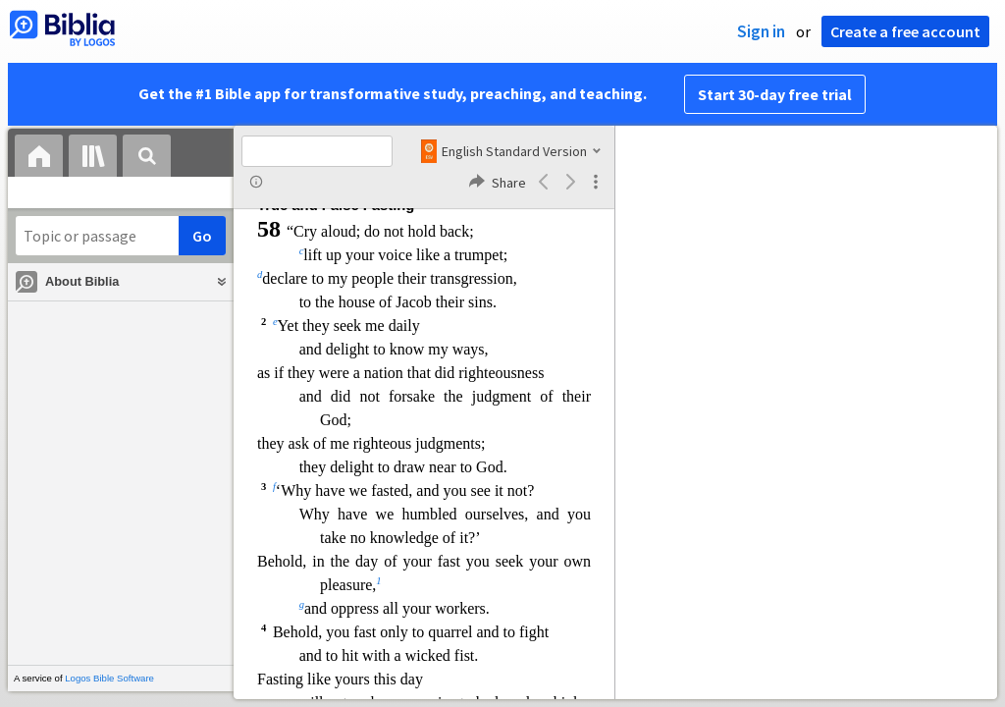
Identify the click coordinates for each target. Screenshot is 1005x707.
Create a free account (905, 31)
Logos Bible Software (109, 678)
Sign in (761, 31)
